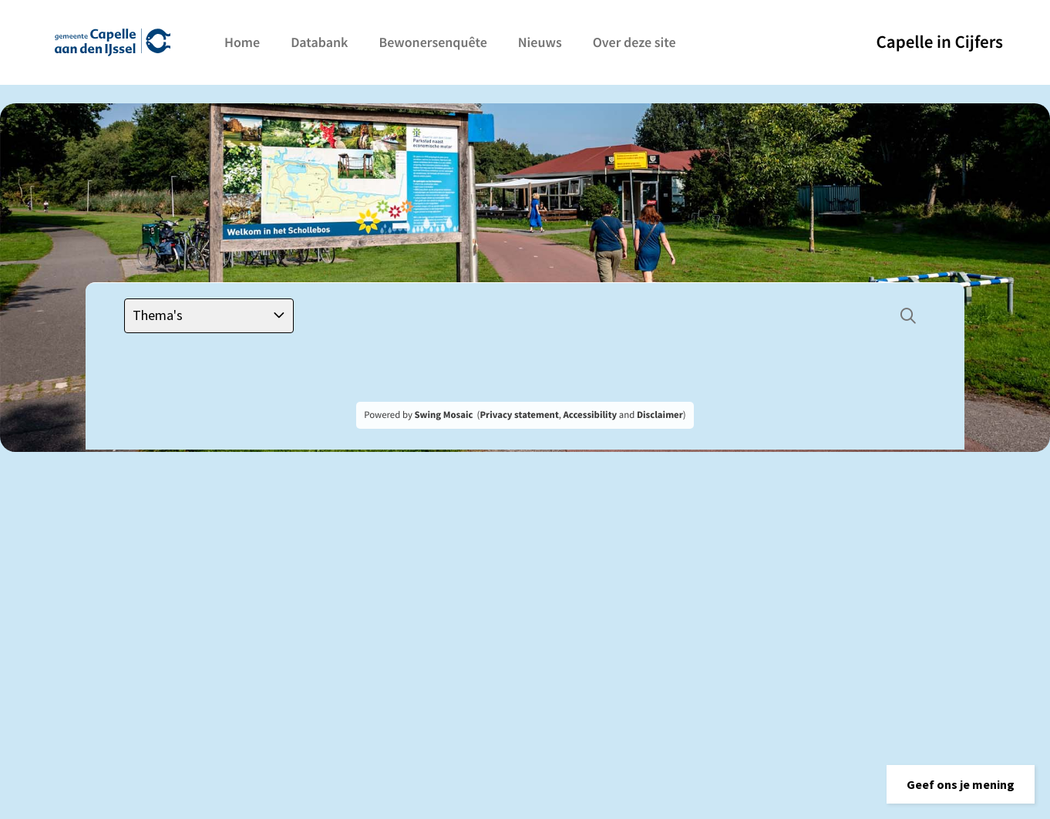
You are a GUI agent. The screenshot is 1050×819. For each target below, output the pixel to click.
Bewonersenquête (432, 42)
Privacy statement (519, 415)
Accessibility (591, 415)
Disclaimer (660, 415)
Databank (319, 42)
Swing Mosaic (443, 415)
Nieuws (540, 42)
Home (242, 42)
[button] (961, 784)
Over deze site (634, 42)
